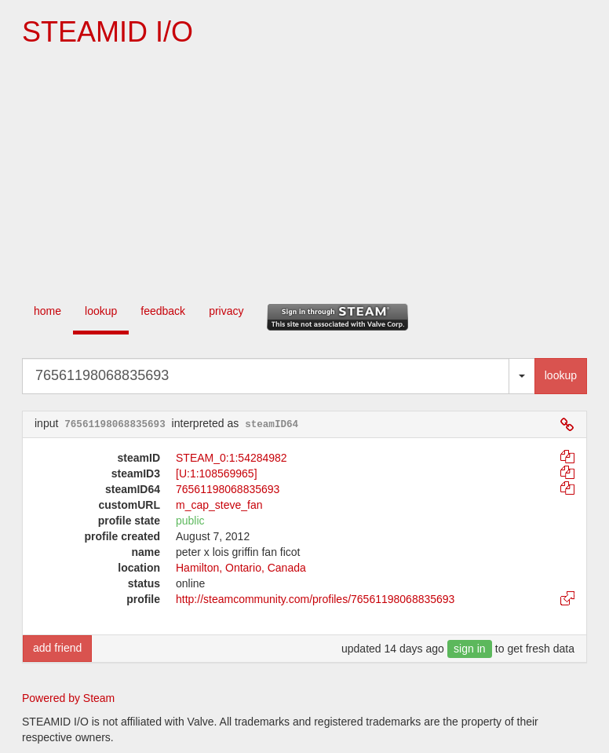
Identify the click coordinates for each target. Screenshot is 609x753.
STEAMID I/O (107, 32)
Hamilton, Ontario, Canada (241, 567)
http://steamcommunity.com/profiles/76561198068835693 (315, 599)
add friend (57, 648)
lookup (101, 311)
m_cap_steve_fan (219, 505)
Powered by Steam (68, 698)
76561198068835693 (227, 489)
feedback (162, 311)
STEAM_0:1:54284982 (231, 457)
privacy (226, 311)
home (47, 311)
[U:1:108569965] (216, 473)
